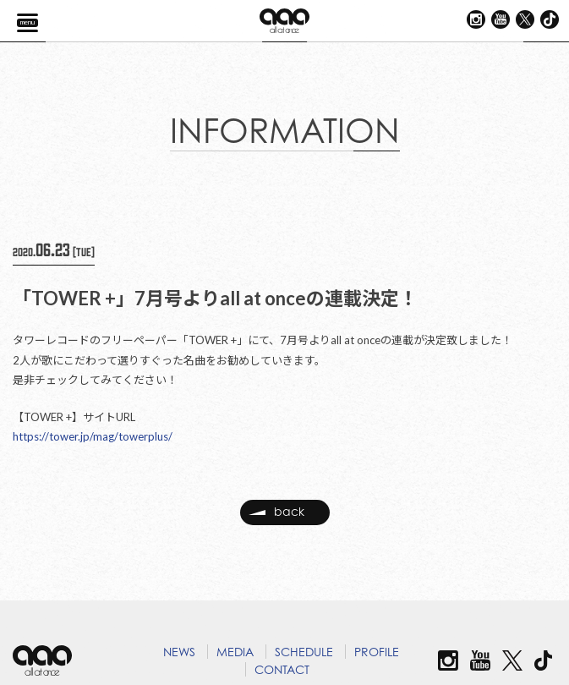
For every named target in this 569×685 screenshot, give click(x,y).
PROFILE (376, 651)
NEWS (179, 651)
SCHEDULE (304, 651)
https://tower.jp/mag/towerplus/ (92, 436)
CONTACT (281, 669)
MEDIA (235, 651)
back (276, 512)
